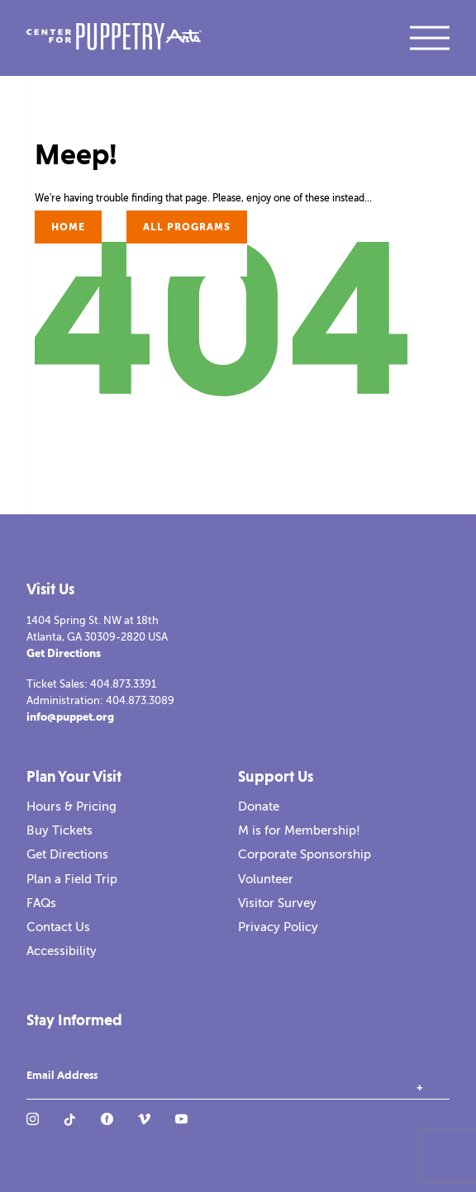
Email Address (62, 1075)
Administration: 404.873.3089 (100, 700)
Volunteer (265, 879)
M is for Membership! (299, 830)
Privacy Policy (278, 927)
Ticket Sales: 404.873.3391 (91, 684)
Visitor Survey (277, 903)
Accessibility (61, 951)
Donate (258, 806)
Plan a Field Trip (71, 879)
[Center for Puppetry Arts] (114, 38)
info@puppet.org (70, 717)
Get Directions (63, 653)
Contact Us (58, 927)
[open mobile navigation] (430, 38)
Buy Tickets (59, 830)
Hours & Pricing (71, 806)
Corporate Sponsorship (304, 854)
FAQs (41, 903)
